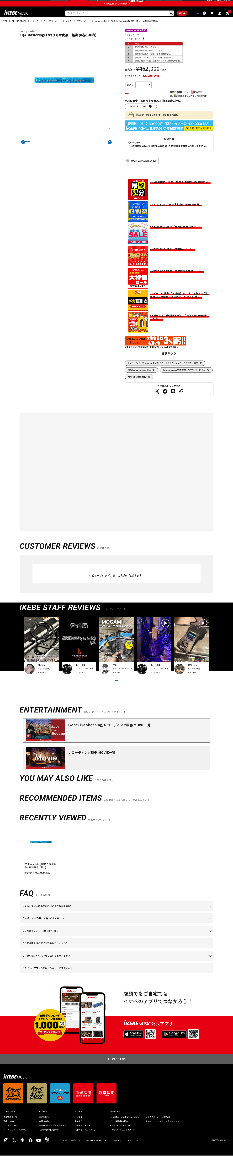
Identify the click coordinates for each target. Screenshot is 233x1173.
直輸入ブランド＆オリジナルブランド (162, 1139)
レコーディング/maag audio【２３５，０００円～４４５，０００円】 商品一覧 (165, 372)
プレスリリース (133, 1158)
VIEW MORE (116, 693)
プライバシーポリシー (71, 1158)
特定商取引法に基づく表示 (97, 1158)
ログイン (210, 4)
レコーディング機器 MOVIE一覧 (91, 769)
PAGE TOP (118, 1076)
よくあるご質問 (10, 1143)
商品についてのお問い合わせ (144, 170)
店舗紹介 (78, 1139)
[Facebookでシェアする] (165, 401)
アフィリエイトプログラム (15, 1147)
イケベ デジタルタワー (120, 1143)
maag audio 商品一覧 (139, 386)
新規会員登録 (223, 4)
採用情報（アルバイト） (85, 1147)
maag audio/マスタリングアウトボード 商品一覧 (186, 379)
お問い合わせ (45, 1139)
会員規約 (117, 1158)
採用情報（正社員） (83, 1143)
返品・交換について (12, 1139)
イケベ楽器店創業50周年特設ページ (116, 10)
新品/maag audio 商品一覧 (141, 379)
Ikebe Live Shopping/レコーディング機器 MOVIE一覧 (109, 742)
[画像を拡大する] (108, 136)
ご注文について (10, 1134)
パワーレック (135, 152)
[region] (116, 868)
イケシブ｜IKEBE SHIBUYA (122, 1147)
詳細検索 (171, 21)
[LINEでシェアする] (173, 401)
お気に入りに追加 (138, 116)
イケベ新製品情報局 (119, 1139)
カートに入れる (143, 102)
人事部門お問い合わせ (49, 1147)
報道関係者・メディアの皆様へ (52, 1143)
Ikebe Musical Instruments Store (124, 1134)
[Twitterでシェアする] (156, 401)
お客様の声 (44, 1134)
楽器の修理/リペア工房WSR (158, 1134)
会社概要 (78, 1134)
